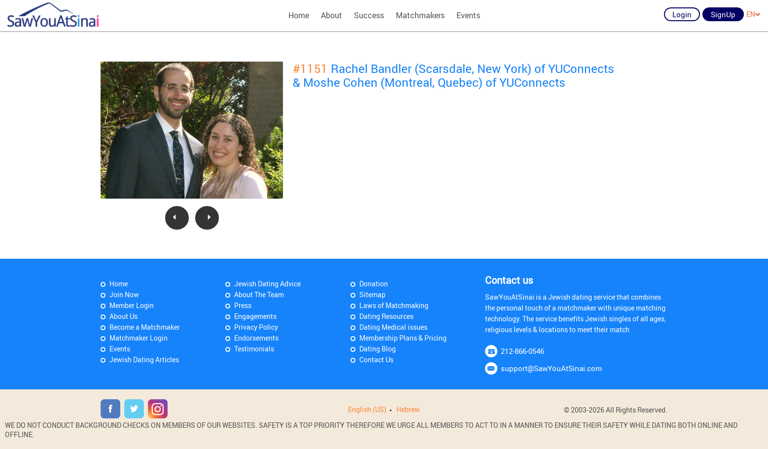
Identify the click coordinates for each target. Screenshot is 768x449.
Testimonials (254, 348)
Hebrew (408, 409)
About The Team (259, 294)
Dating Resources (386, 316)
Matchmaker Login (138, 338)
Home (298, 15)
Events (468, 15)
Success (369, 15)
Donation (373, 283)
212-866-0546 (522, 351)
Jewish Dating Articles (144, 359)
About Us (123, 316)
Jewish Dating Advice (267, 283)
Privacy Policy (256, 327)
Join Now (124, 294)
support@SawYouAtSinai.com (551, 368)
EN (753, 14)
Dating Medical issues (393, 327)
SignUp (723, 14)
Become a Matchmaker (144, 327)
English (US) (367, 409)
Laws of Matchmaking (393, 305)
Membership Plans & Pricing (403, 338)
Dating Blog (377, 348)
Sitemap (372, 294)
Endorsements (256, 338)
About (331, 15)
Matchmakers (420, 15)
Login (682, 14)
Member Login (131, 305)
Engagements (255, 316)
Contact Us (376, 359)
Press (242, 305)
